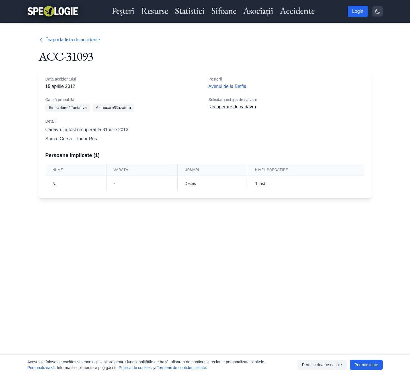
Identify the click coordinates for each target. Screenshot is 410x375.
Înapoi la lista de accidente (69, 40)
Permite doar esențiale (322, 364)
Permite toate (366, 364)
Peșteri (123, 11)
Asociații (258, 11)
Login (357, 11)
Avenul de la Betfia (227, 86)
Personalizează (41, 367)
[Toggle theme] (377, 11)
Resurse (154, 11)
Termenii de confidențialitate (181, 367)
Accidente (297, 11)
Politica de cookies (135, 367)
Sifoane (223, 11)
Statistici (189, 11)
